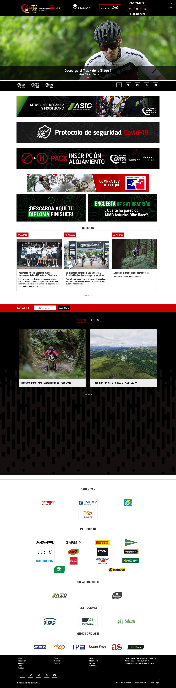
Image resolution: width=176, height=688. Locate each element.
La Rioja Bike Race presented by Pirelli (139, 663)
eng (170, 7)
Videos (81, 320)
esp (170, 4)
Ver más (88, 296)
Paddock (21, 668)
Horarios (57, 661)
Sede (20, 666)
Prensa (92, 663)
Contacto (92, 666)
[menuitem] (110, 7)
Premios (57, 663)
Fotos (95, 320)
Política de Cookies (141, 683)
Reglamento (58, 658)
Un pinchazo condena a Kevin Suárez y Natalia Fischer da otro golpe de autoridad (85, 274)
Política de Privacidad (123, 683)
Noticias (92, 658)
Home (20, 658)
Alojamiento (22, 663)
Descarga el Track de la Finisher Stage (131, 273)
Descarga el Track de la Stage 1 (88, 70)
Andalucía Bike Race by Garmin (137, 661)
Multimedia (93, 661)
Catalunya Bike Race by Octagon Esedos (140, 658)
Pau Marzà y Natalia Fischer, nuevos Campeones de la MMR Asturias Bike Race (37, 274)
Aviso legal (155, 683)
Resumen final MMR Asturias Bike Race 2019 (46, 382)
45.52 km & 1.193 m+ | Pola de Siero (128, 276)
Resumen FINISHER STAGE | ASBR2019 (115, 382)
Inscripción (22, 661)
